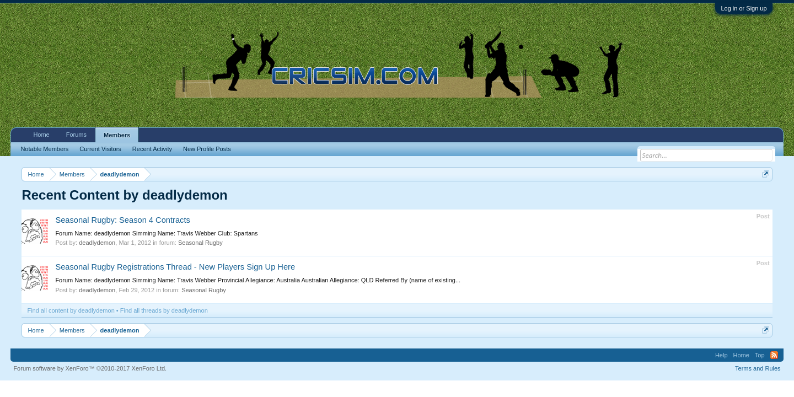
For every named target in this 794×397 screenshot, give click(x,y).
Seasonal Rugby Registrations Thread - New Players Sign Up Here (175, 266)
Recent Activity (152, 149)
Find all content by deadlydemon (70, 310)
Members (117, 135)
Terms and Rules (758, 368)
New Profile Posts (207, 149)
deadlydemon (97, 242)
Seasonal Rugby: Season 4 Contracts (122, 220)
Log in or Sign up (743, 8)
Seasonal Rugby (200, 242)
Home (41, 134)
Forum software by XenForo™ (90, 368)
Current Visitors (100, 149)
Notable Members (44, 149)
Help (721, 355)
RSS (774, 355)
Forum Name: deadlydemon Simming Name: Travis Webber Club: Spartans (156, 233)
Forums (76, 134)
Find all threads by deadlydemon (164, 310)
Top (760, 355)
